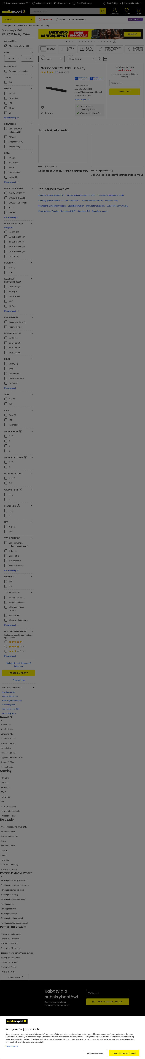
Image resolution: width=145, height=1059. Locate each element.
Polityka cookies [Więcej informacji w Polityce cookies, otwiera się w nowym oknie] (12, 1046)
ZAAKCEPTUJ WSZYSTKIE (124, 1053)
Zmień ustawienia (95, 1053)
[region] (72, 1037)
